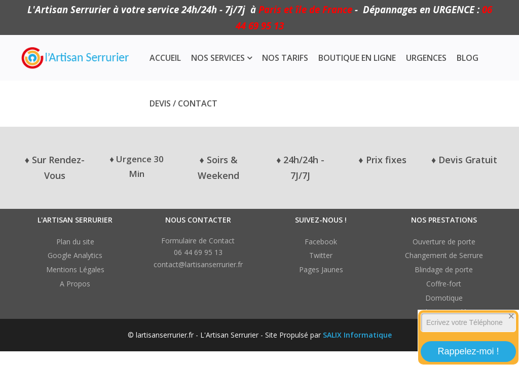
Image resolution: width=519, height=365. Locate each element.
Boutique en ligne (357, 57)
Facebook (321, 241)
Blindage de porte (444, 269)
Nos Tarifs (285, 57)
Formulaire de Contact (198, 240)
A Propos (75, 283)
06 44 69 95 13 (198, 252)
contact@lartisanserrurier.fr (198, 264)
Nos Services (218, 57)
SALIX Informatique (357, 335)
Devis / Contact (183, 103)
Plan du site (75, 241)
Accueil (165, 57)
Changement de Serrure (444, 255)
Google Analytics (75, 255)
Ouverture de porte (444, 241)
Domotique (444, 298)
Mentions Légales (75, 269)
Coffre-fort (443, 283)
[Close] (511, 316)
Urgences (426, 57)
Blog (467, 57)
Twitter (320, 255)
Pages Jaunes (321, 269)
